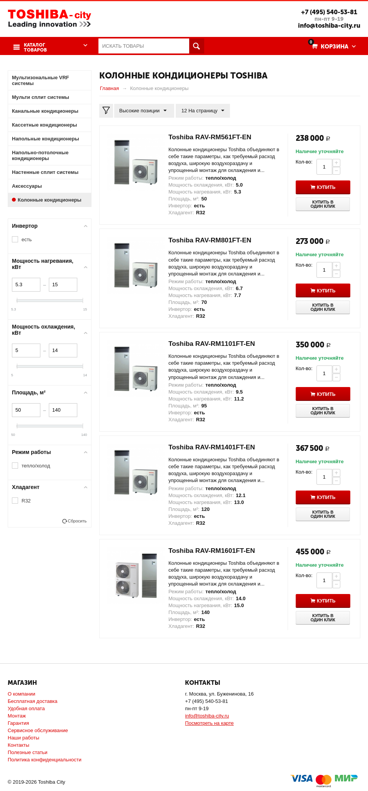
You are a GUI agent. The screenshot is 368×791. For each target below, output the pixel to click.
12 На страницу (201, 110)
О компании (21, 694)
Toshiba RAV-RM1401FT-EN (213, 447)
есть (27, 239)
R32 (26, 500)
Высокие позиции (143, 110)
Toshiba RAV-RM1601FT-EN (213, 550)
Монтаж (17, 716)
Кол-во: (304, 161)
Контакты (18, 745)
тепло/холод (36, 465)
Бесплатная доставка (32, 701)
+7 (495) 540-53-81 (328, 12)
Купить (327, 187)
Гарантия (18, 723)
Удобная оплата (26, 708)
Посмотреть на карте (209, 723)
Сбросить (77, 520)
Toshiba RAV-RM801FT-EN (211, 240)
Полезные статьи (27, 752)
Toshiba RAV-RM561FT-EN (211, 136)
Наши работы (23, 738)
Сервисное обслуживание (38, 730)
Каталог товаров (34, 46)
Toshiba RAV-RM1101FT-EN (213, 343)
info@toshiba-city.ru (327, 25)
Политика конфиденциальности (45, 760)
